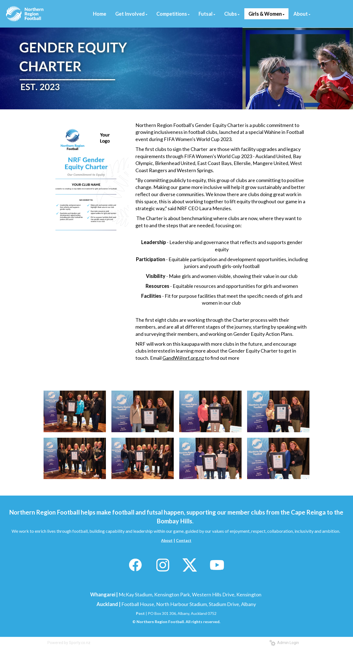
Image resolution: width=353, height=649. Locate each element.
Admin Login (284, 642)
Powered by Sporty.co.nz (68, 642)
